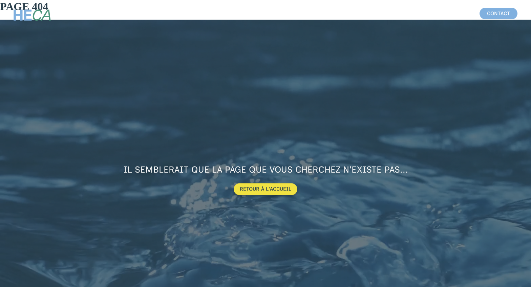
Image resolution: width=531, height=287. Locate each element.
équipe (458, 13)
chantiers (424, 13)
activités (387, 13)
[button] (498, 13)
